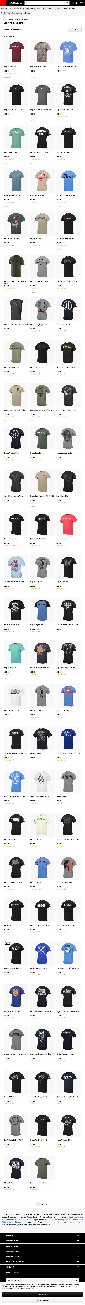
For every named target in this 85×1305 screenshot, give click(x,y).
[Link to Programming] (17, 13)
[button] (67, 3)
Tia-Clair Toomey (71, 1220)
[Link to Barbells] (57, 8)
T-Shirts (26, 19)
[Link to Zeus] (27, 13)
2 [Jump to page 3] (42, 1204)
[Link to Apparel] (72, 8)
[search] (47, 3)
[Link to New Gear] (5, 8)
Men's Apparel (19, 19)
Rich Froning (59, 1220)
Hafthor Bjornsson (16, 1222)
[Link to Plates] (65, 8)
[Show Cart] (81, 3)
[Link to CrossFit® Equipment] (45, 8)
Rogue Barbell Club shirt (18, 1220)
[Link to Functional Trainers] (17, 8)
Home (5, 19)
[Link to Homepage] (15, 3)
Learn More (30, 1288)
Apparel (11, 19)
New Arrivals (9, 37)
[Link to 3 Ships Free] (6, 13)
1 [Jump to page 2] (38, 1204)
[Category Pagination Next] (47, 1204)
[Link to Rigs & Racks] (30, 8)
